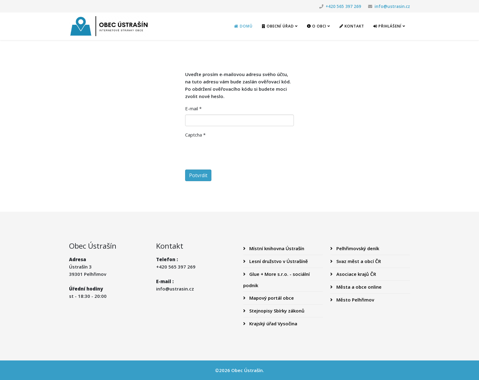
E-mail (193, 108)
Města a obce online (358, 287)
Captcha (195, 135)
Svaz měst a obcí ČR (358, 261)
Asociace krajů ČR (355, 274)
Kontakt (351, 26)
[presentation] (231, 153)
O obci (316, 26)
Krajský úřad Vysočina (272, 323)
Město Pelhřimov (354, 300)
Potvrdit (198, 175)
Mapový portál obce (271, 298)
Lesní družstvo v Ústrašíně (278, 261)
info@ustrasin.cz (392, 6)
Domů (243, 26)
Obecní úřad (278, 26)
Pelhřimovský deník (357, 248)
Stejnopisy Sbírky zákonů (276, 311)
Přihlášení (387, 26)
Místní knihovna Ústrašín (276, 248)
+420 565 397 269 (343, 6)
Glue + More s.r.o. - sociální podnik (276, 279)
